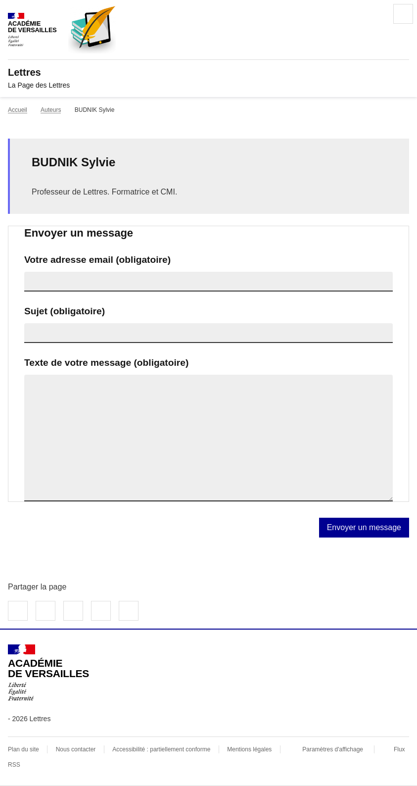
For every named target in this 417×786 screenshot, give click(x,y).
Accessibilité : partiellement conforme (161, 749)
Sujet (64, 311)
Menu (403, 14)
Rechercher (375, 14)
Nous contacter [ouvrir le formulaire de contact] (76, 749)
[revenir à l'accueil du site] (208, 72)
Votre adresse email (97, 259)
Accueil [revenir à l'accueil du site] (17, 109)
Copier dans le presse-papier (129, 611)
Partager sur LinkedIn (73, 611)
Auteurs (51, 109)
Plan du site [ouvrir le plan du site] (23, 749)
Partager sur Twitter (45, 611)
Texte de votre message (106, 362)
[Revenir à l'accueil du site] (48, 672)
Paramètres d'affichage (332, 749)
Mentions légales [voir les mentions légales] (249, 749)
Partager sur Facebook (18, 611)
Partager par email (101, 611)
